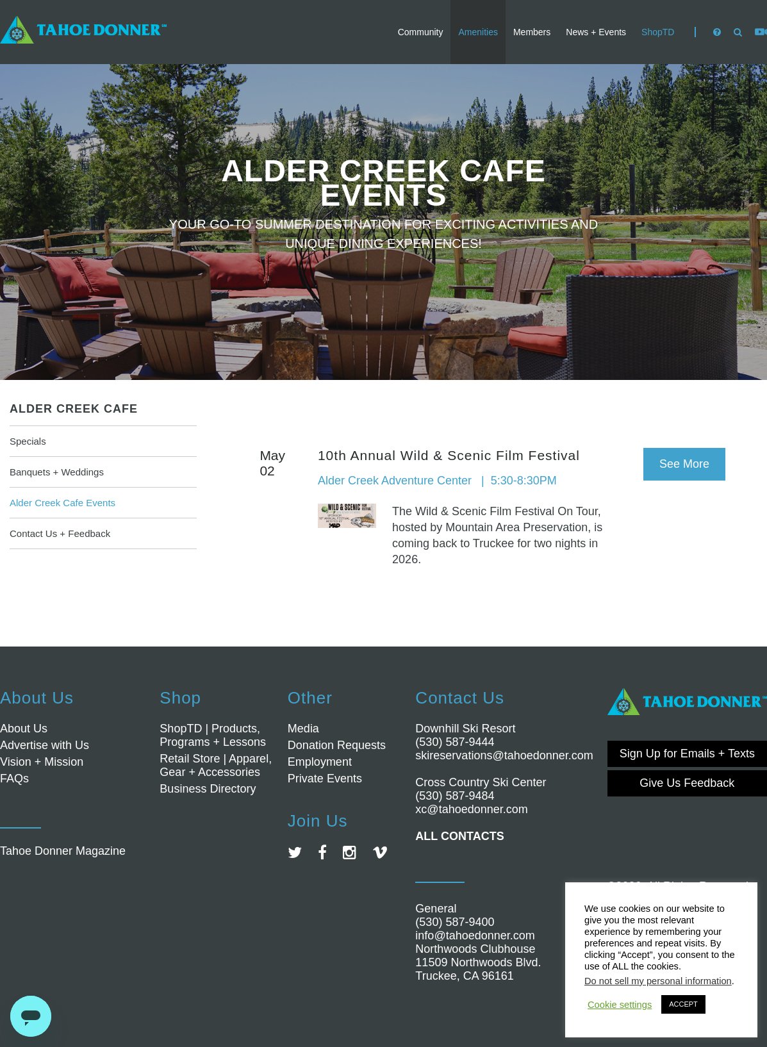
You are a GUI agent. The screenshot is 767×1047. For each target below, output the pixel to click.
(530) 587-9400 (454, 922)
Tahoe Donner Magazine (63, 851)
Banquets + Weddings (57, 471)
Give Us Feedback (686, 783)
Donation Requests (337, 745)
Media (303, 728)
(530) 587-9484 (454, 795)
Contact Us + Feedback (60, 533)
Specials (28, 441)
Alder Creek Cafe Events (62, 502)
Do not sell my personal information (658, 981)
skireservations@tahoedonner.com (504, 755)
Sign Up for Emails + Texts (687, 753)
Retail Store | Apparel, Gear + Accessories (216, 765)
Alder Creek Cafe (74, 408)
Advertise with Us (44, 745)
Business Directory (208, 788)
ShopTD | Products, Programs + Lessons (213, 735)
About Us (23, 728)
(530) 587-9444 (454, 742)
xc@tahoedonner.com (471, 809)
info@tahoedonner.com (474, 935)
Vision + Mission (41, 761)
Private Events (325, 778)
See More (684, 464)
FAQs (14, 778)
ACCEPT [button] (683, 1004)
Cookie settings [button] (620, 1005)
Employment (320, 761)
